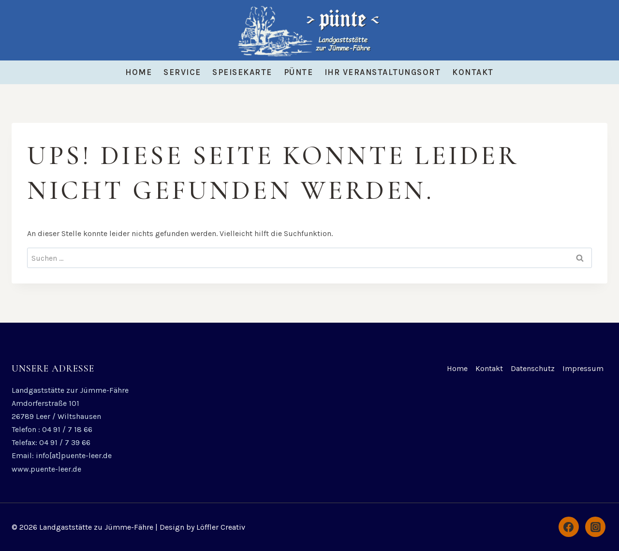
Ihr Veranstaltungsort (382, 72)
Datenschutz (533, 368)
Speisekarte (242, 72)
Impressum (583, 368)
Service (182, 72)
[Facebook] (569, 527)
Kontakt (473, 72)
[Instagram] (595, 527)
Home (138, 72)
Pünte (298, 72)
